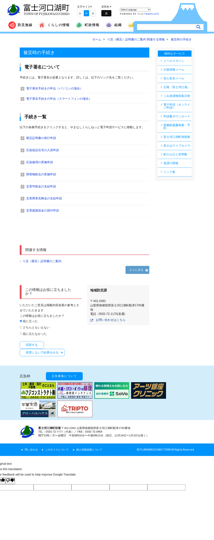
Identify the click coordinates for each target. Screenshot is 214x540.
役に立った (30, 321)
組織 (113, 25)
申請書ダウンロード (176, 116)
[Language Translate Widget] (135, 9)
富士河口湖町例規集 (176, 136)
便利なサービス (174, 53)
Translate (148, 13)
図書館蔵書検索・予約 (176, 127)
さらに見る (136, 269)
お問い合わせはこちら (110, 319)
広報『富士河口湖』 (176, 87)
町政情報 (87, 25)
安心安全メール (173, 78)
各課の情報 (170, 163)
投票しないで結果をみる (42, 352)
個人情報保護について (89, 449)
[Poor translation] (10, 480)
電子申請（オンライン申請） (176, 106)
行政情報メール (173, 69)
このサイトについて (57, 449)
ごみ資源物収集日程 (176, 95)
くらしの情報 (54, 25)
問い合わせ (31, 449)
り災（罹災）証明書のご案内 (42, 261)
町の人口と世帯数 (175, 154)
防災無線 (20, 25)
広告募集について (64, 376)
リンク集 (169, 171)
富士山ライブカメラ (176, 145)
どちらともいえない (36, 327)
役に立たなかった (35, 333)
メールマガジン (173, 60)
